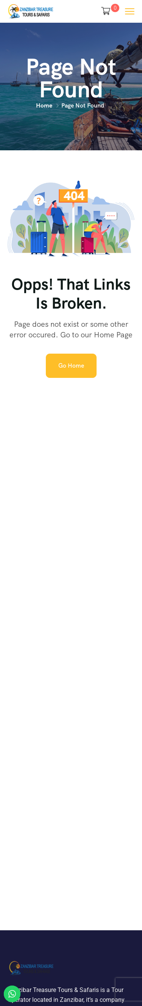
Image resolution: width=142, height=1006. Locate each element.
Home (44, 105)
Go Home (71, 366)
